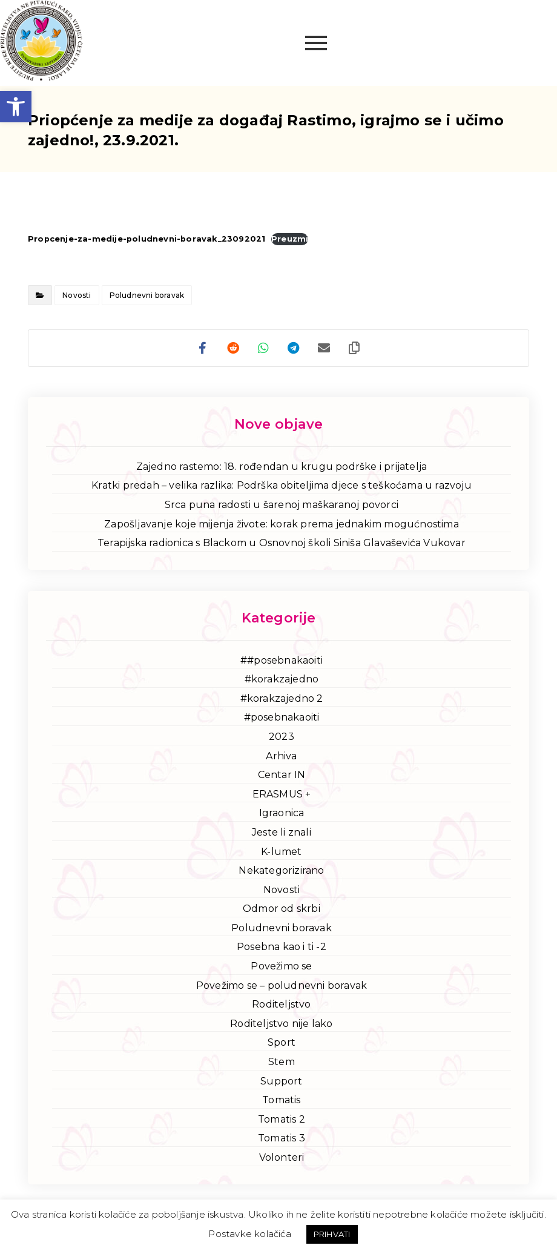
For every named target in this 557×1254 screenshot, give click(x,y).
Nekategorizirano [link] (281, 870)
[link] (15, 106)
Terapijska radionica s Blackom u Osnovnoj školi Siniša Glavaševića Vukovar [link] (281, 543)
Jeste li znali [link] (281, 832)
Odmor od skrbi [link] (281, 908)
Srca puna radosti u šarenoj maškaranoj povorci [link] (281, 504)
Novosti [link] (76, 295)
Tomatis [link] (281, 1100)
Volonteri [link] (282, 1157)
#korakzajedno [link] (282, 679)
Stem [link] (281, 1062)
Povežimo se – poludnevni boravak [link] (281, 985)
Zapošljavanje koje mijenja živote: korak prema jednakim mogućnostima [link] (281, 524)
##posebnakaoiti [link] (281, 660)
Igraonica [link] (282, 813)
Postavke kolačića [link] (249, 1233)
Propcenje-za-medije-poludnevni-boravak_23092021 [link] (146, 238)
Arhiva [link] (281, 756)
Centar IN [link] (282, 774)
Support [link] (281, 1081)
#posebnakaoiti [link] (282, 717)
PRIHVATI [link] (332, 1234)
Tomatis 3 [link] (281, 1138)
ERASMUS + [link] (281, 794)
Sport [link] (281, 1042)
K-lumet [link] (281, 851)
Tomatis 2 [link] (281, 1119)
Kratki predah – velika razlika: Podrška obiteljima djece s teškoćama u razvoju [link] (281, 485)
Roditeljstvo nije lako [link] (281, 1023)
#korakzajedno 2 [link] (281, 698)
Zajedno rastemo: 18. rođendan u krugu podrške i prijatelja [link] (281, 466)
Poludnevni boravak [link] (147, 295)
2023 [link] (281, 736)
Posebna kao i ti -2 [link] (281, 946)
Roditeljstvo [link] (281, 1004)
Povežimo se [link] (281, 966)
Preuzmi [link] (289, 238)
